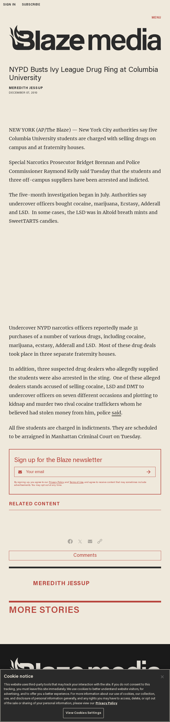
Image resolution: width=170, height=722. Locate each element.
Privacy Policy (56, 482)
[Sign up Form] (85, 472)
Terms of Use (76, 482)
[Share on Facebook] (70, 541)
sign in (9, 4)
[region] (85, 695)
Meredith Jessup (26, 88)
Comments (85, 555)
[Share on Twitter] (80, 541)
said (116, 413)
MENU (156, 17)
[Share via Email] (89, 541)
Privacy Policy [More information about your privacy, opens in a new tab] (106, 703)
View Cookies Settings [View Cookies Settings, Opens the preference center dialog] (83, 713)
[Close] (162, 676)
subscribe (31, 4)
